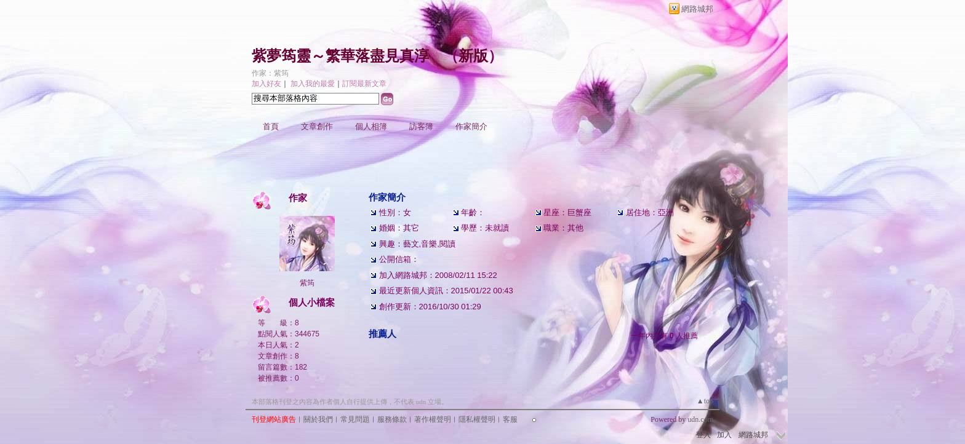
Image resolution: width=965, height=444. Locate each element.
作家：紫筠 (270, 73)
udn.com (700, 419)
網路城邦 (697, 9)
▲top (705, 401)
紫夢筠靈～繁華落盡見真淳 (340, 56)
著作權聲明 (432, 419)
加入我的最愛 (312, 83)
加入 (724, 434)
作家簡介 (471, 126)
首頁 (271, 126)
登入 (703, 434)
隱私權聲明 (476, 419)
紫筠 (307, 283)
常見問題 (355, 419)
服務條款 (392, 419)
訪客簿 (421, 126)
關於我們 (318, 419)
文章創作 (317, 126)
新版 (473, 56)
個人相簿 (371, 126)
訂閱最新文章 (364, 83)
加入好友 (266, 83)
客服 (510, 419)
